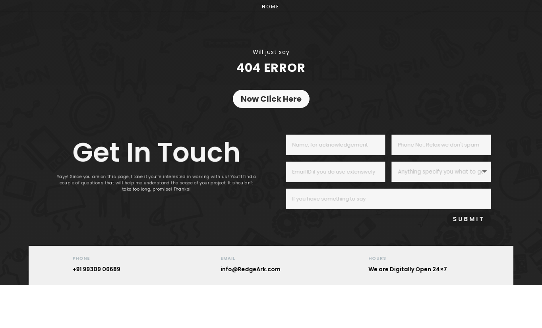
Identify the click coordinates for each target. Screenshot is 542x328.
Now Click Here (271, 98)
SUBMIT (488, 219)
